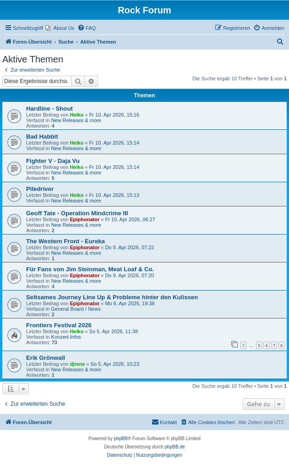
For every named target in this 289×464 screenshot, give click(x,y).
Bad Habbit (42, 136)
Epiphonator (84, 219)
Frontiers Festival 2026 (59, 325)
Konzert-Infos (66, 337)
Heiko (76, 114)
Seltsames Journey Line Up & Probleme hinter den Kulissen (112, 297)
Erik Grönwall (45, 357)
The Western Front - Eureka (65, 241)
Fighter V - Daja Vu (53, 160)
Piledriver (40, 188)
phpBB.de (175, 446)
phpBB (121, 438)
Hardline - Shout (49, 108)
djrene (77, 364)
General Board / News (75, 309)
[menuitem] (59, 28)
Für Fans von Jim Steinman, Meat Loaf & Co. (90, 269)
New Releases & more (76, 120)
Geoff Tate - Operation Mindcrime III (77, 213)
